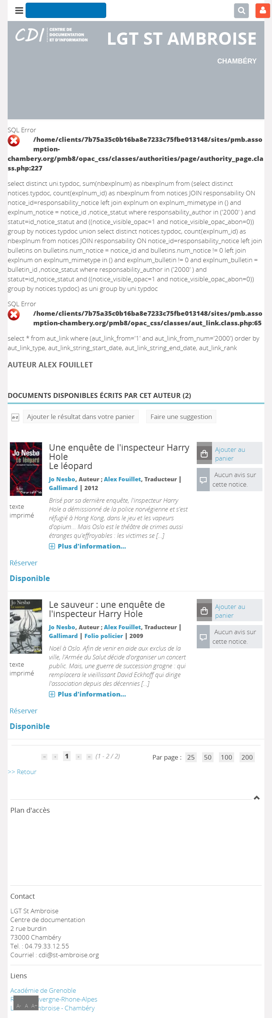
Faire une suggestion (181, 416)
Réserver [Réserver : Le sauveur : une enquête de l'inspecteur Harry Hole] (23, 710)
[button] (204, 453)
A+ (34, 1005)
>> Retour (22, 771)
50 (208, 757)
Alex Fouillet (122, 479)
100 (226, 757)
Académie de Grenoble (43, 990)
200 (247, 757)
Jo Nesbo (62, 479)
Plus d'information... (92, 546)
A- (18, 1005)
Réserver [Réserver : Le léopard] (23, 562)
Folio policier (103, 636)
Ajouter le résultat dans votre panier (80, 416)
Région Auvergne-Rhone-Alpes (53, 999)
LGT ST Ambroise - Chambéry (52, 1007)
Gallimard (63, 488)
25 (191, 757)
